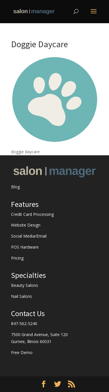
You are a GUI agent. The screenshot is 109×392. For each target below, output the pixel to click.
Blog (15, 186)
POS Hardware (25, 247)
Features (25, 204)
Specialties (28, 275)
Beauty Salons (24, 285)
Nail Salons (21, 296)
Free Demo (22, 352)
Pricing (17, 258)
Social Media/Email (29, 236)
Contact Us (28, 313)
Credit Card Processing (32, 214)
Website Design (25, 225)
